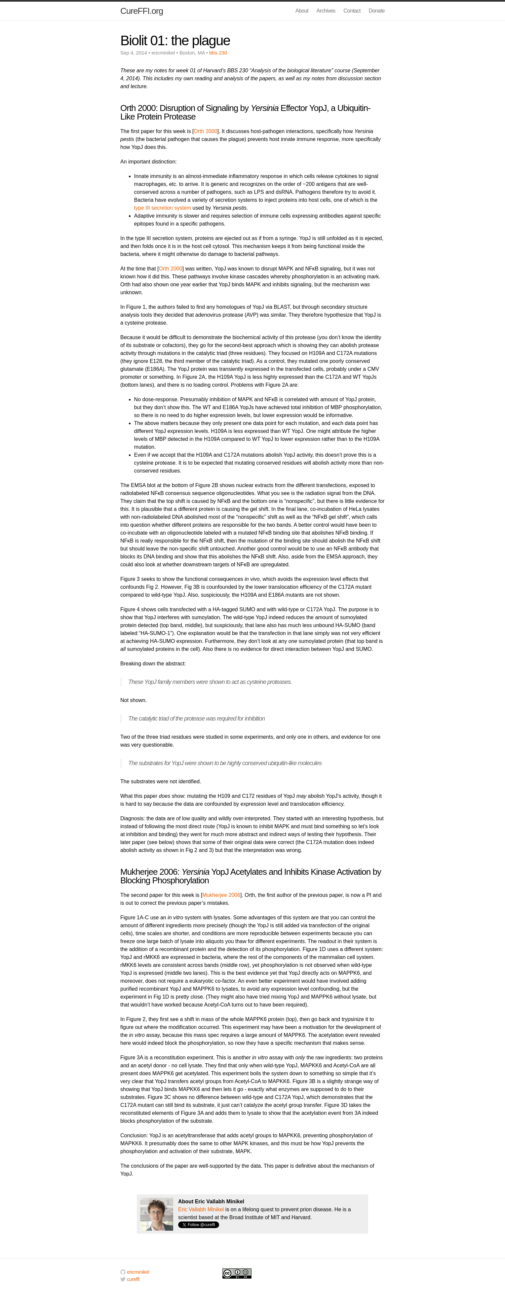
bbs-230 (218, 52)
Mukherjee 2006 (221, 895)
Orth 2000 (205, 131)
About (301, 11)
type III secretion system (162, 208)
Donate (377, 11)
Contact (352, 11)
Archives (326, 11)
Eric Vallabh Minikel (201, 1209)
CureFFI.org (141, 11)
